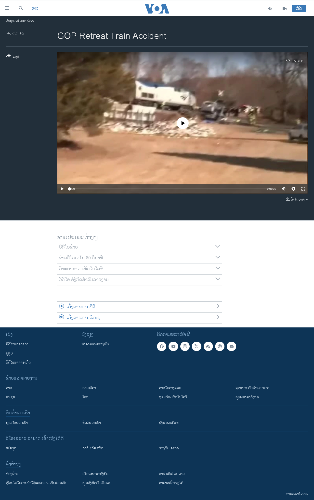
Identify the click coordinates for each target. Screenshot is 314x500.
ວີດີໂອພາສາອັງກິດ (18, 362)
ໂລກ (85, 397)
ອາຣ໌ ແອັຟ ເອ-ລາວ (172, 473)
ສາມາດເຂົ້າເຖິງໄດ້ (171, 482)
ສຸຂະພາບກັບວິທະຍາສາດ (252, 388)
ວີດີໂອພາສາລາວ (17, 344)
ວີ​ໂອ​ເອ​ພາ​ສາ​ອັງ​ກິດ (95, 473)
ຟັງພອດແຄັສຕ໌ (169, 422)
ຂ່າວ (35, 9)
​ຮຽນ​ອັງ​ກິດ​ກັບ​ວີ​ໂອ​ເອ (96, 482)
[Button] (12, 57)
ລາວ (9, 388)
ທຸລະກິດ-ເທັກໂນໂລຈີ (173, 397)
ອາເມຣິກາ (89, 388)
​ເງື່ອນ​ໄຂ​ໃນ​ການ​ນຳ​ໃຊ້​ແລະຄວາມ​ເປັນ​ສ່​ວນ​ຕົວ (36, 482)
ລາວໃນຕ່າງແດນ (170, 388)
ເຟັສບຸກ (11, 448)
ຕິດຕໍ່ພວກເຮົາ (91, 422)
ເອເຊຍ (10, 397)
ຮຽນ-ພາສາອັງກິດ (247, 397)
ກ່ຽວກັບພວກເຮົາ (17, 422)
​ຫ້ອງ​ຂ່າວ (12, 473)
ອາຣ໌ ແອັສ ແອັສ (92, 448)
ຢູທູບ (9, 353)
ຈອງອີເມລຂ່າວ (169, 448)
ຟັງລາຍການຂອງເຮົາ (95, 344)
